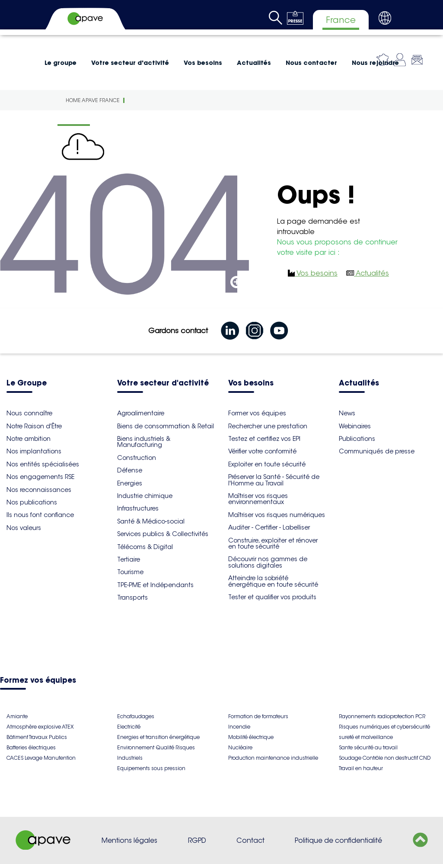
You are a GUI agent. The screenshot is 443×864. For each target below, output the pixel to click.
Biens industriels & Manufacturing (143, 442)
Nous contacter (311, 63)
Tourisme (130, 572)
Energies (129, 483)
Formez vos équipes (38, 681)
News (347, 413)
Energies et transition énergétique (158, 737)
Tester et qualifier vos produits (272, 597)
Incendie (239, 726)
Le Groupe (26, 383)
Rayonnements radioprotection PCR (382, 716)
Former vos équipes (257, 413)
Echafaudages (135, 716)
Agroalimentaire (140, 413)
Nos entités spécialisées (42, 464)
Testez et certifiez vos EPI (264, 439)
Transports (132, 597)
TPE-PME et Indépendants (155, 585)
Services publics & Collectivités (162, 534)
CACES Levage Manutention (41, 758)
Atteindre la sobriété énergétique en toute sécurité (273, 581)
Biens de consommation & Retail (165, 426)
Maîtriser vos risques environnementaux (258, 499)
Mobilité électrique (251, 737)
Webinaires (355, 426)
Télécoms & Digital (145, 547)
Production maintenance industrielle (273, 758)
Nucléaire (240, 747)
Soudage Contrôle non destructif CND (384, 758)
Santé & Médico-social (151, 521)
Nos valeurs (23, 528)
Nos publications (31, 502)
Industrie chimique (144, 496)
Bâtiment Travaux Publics (36, 737)
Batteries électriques (31, 747)
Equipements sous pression (151, 768)
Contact (250, 840)
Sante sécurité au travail (368, 747)
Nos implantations (33, 451)
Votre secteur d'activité (130, 63)
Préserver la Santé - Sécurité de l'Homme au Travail (273, 480)
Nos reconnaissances (38, 490)
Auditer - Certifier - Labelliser (269, 527)
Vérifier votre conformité (262, 451)
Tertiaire (128, 559)
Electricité (128, 726)
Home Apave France (93, 100)
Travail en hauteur (361, 768)
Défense (129, 470)
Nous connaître (29, 413)
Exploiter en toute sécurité (267, 464)
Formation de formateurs (258, 716)
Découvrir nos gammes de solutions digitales (267, 562)
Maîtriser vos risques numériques (276, 515)
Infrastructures (138, 508)
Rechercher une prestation (267, 426)
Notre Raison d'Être (34, 426)
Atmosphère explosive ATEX (39, 726)
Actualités (254, 63)
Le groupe (60, 63)
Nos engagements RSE (40, 477)
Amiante (17, 716)
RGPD (197, 840)
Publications (357, 439)
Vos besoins (203, 63)
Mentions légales (129, 840)
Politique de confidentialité (338, 840)
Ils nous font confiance (40, 515)
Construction (136, 458)
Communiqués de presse (376, 451)
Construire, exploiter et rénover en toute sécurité (273, 543)
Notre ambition (28, 439)
